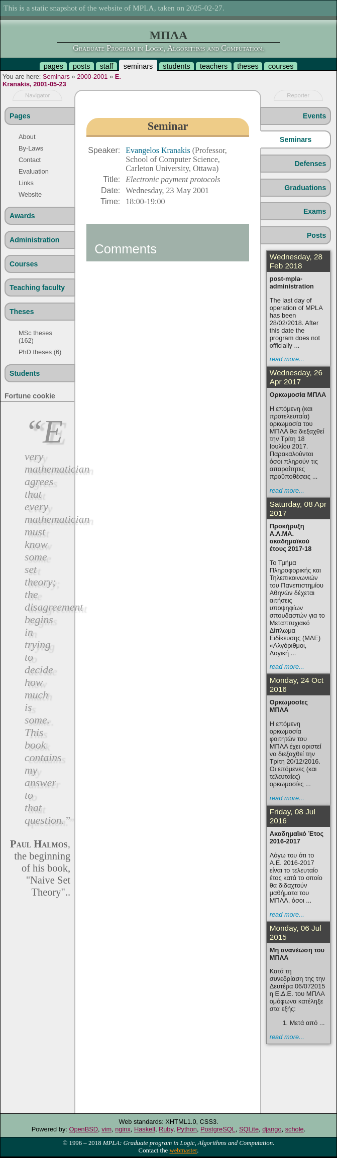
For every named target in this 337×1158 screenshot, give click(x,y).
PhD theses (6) (40, 352)
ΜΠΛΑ (169, 35)
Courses (24, 264)
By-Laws (31, 148)
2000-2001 (92, 76)
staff (107, 66)
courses (280, 66)
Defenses (310, 164)
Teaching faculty (37, 287)
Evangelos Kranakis (159, 150)
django (271, 1129)
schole (294, 1129)
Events (314, 116)
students (176, 66)
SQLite (249, 1129)
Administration (34, 240)
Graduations (305, 188)
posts (81, 66)
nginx (123, 1129)
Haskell (144, 1129)
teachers (214, 66)
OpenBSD (83, 1129)
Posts (316, 235)
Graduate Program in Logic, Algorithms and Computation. (168, 48)
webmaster (183, 1150)
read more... (287, 359)
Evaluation (34, 171)
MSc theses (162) (35, 336)
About (27, 136)
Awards (22, 216)
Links (26, 183)
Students (25, 373)
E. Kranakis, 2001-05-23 (62, 80)
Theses (22, 312)
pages (53, 66)
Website (30, 194)
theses (247, 66)
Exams (314, 211)
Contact (30, 160)
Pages (20, 116)
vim (106, 1129)
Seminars (56, 76)
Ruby (166, 1129)
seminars (138, 66)
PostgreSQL (218, 1129)
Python (187, 1129)
